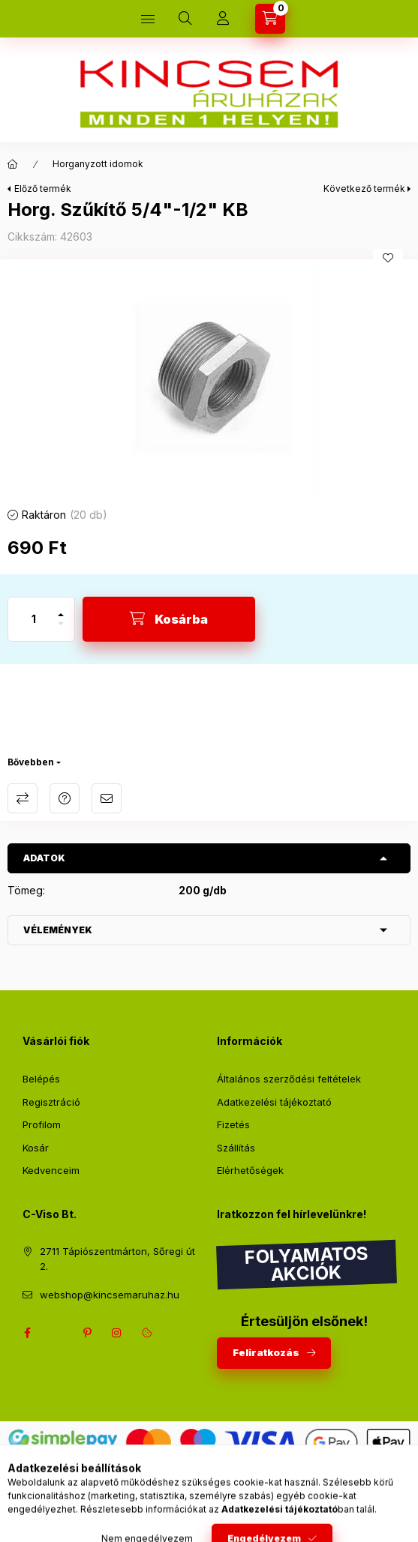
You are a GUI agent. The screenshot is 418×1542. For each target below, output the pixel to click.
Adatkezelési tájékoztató (274, 1102)
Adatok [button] (44, 858)
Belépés (41, 1079)
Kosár (36, 1148)
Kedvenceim (51, 1170)
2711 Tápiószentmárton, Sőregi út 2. (117, 1258)
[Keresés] (185, 19)
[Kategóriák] (148, 19)
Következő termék (364, 188)
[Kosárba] (169, 619)
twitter (57, 1333)
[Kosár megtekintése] (270, 19)
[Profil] (223, 19)
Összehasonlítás (23, 798)
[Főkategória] (13, 164)
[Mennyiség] (34, 619)
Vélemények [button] (57, 930)
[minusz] (61, 630)
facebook (27, 1333)
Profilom (42, 1124)
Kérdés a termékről (65, 798)
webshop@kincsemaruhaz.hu (109, 1295)
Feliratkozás (266, 1352)
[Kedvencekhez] (388, 258)
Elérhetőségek (250, 1170)
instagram (117, 1333)
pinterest (87, 1333)
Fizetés (233, 1124)
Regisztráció (51, 1102)
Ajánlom (107, 798)
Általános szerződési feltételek (289, 1079)
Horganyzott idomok (98, 163)
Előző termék (42, 188)
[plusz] (61, 608)
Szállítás (236, 1148)
